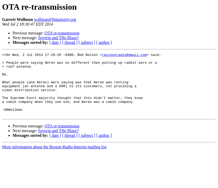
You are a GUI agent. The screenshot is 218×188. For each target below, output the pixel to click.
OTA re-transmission (62, 33)
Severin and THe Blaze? (58, 38)
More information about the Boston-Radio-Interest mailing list (54, 159)
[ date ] (55, 42)
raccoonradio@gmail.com (124, 55)
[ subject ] (87, 42)
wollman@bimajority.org (55, 19)
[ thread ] (70, 42)
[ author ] (104, 42)
